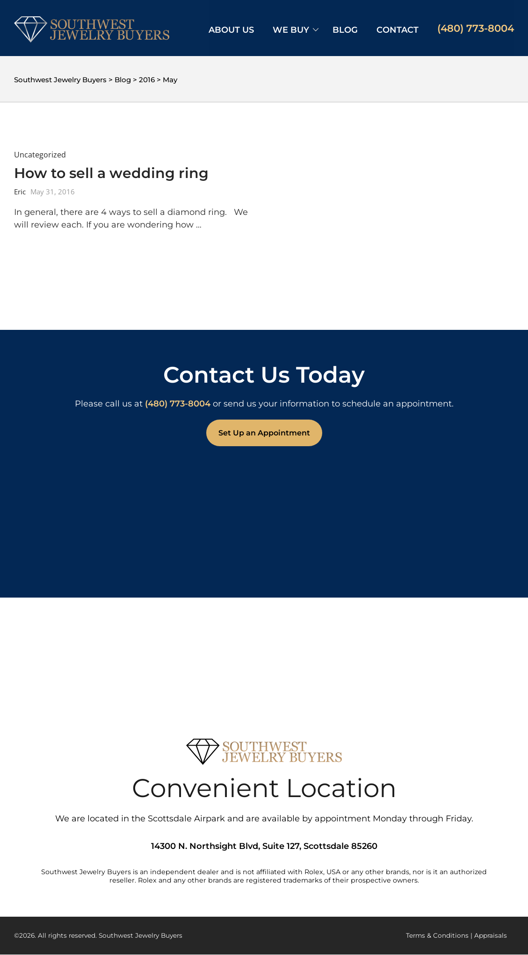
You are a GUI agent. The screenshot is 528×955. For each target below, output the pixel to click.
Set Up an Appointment (264, 432)
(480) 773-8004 (475, 28)
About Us (231, 30)
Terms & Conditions (437, 935)
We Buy (291, 30)
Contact (397, 30)
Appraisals (490, 935)
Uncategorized (40, 155)
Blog (345, 30)
